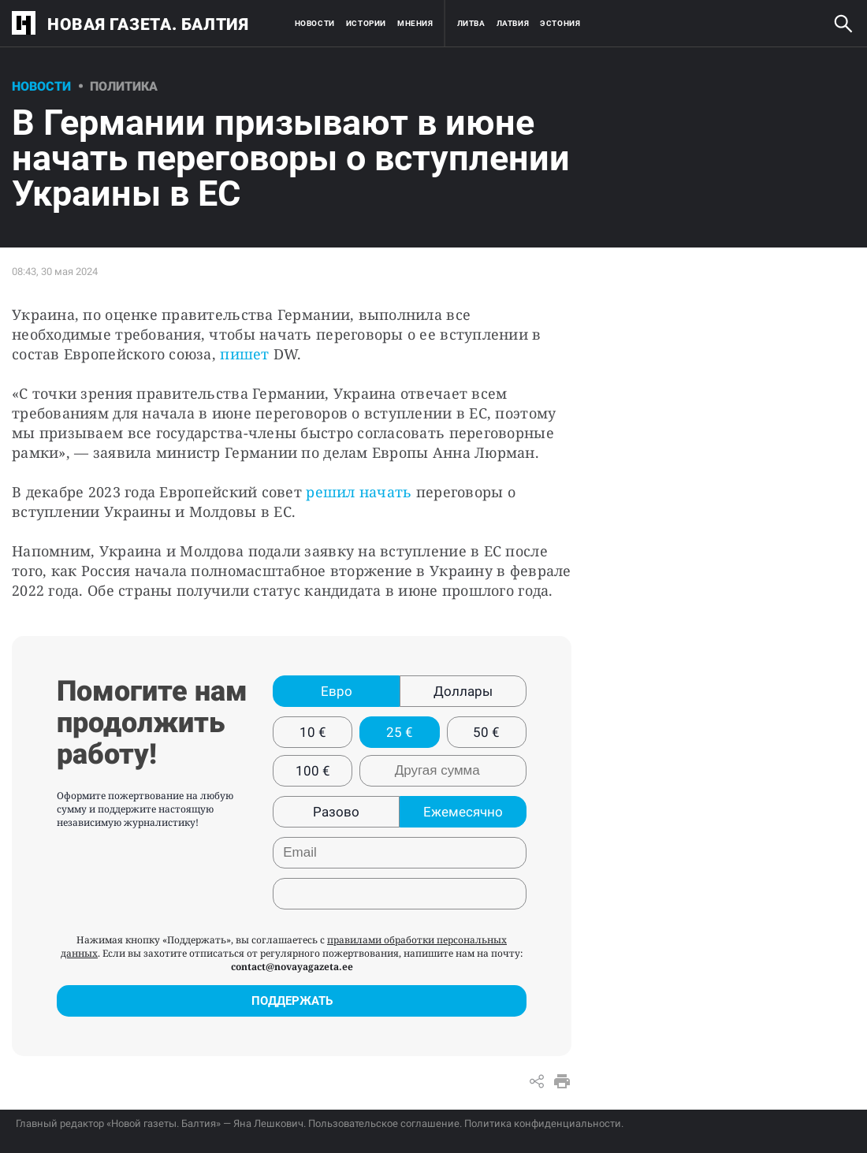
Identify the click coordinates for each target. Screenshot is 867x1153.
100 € (313, 771)
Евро (336, 691)
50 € (486, 732)
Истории (366, 23)
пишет (244, 353)
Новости (315, 23)
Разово (336, 812)
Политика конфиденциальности (542, 1123)
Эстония (560, 23)
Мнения (415, 23)
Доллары (463, 691)
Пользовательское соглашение (384, 1123)
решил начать (358, 491)
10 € (313, 732)
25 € (399, 732)
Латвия (513, 23)
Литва (471, 23)
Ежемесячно (463, 812)
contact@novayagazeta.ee (292, 966)
